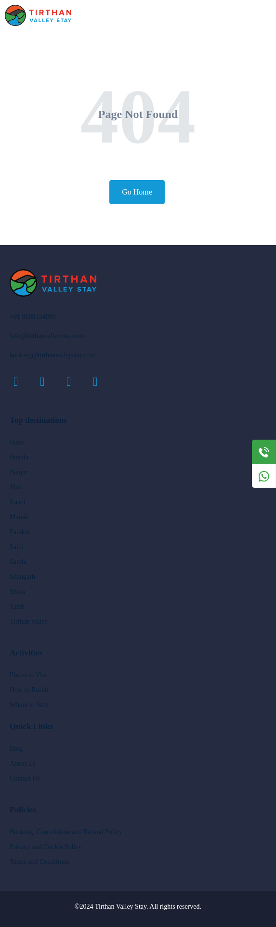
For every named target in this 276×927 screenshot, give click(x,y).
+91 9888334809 (32, 316)
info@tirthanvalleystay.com (47, 335)
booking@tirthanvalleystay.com (53, 355)
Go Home (137, 192)
